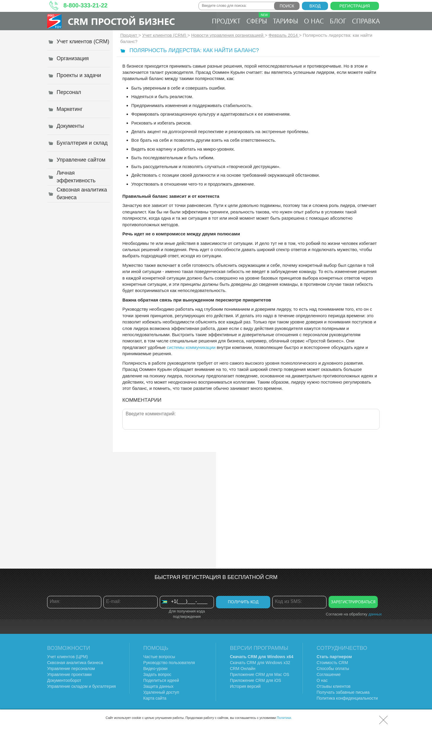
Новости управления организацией (228, 35)
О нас (314, 20)
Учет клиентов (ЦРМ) (67, 656)
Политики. (284, 718)
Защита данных (158, 686)
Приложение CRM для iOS (255, 680)
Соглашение (329, 674)
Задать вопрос (157, 674)
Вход (315, 6)
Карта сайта (155, 698)
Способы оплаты (333, 668)
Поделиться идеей (161, 680)
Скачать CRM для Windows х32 (260, 662)
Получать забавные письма (343, 692)
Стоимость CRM (332, 662)
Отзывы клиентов (334, 686)
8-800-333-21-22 (85, 5)
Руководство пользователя (169, 662)
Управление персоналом (71, 668)
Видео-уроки (155, 668)
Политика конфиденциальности (347, 698)
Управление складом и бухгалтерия (81, 686)
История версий (245, 686)
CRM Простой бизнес (121, 21)
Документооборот (64, 680)
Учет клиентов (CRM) (164, 35)
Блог (338, 20)
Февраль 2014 (283, 35)
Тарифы (285, 20)
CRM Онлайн (242, 668)
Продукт (226, 20)
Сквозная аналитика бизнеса (75, 662)
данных (375, 614)
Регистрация (355, 6)
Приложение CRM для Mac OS (259, 674)
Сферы (258, 18)
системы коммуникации (191, 347)
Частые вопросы (159, 656)
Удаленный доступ (161, 692)
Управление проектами (69, 674)
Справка (366, 20)
